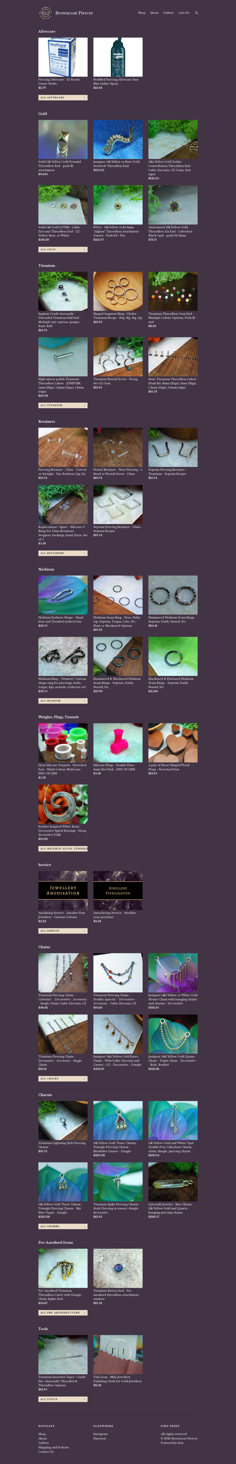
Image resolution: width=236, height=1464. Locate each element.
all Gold (47, 249)
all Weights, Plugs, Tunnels (64, 848)
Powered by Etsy (172, 1442)
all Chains (49, 1078)
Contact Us (46, 1451)
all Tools (48, 1399)
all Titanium (51, 405)
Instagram (100, 1434)
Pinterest (99, 1438)
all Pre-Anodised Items (60, 1312)
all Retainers (52, 553)
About (154, 12)
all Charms (49, 1226)
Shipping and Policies (53, 1447)
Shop (141, 12)
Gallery (168, 12)
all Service (50, 931)
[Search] (196, 13)
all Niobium (50, 701)
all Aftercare (52, 97)
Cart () (183, 12)
